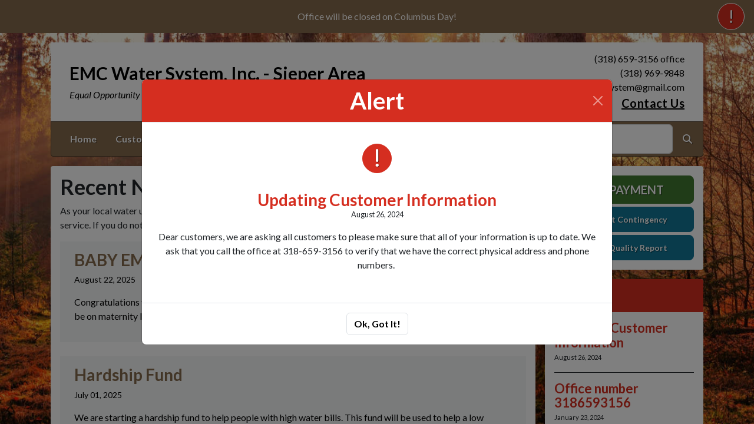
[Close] (597, 100)
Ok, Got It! (377, 323)
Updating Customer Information (377, 200)
